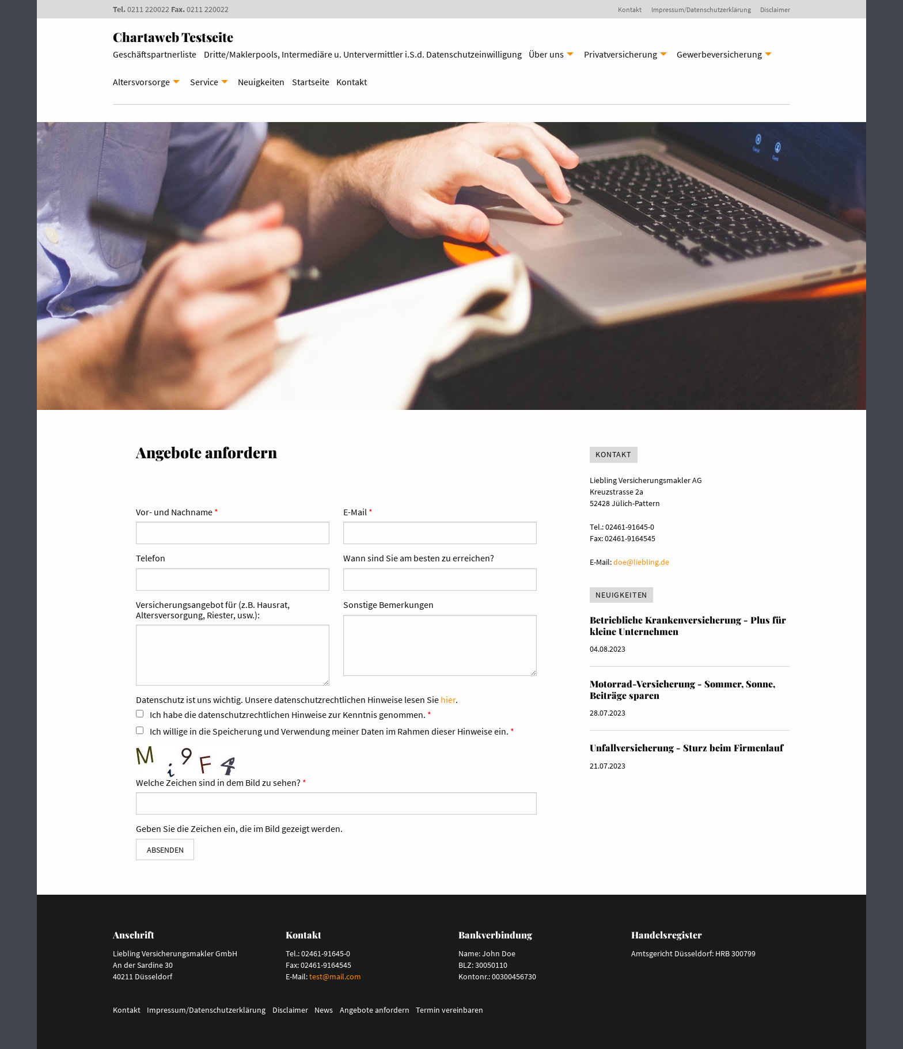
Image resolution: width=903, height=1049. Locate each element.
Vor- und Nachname (174, 512)
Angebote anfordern (374, 1010)
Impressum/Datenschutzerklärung (701, 9)
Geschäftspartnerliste (154, 54)
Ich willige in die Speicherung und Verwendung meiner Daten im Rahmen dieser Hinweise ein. (329, 732)
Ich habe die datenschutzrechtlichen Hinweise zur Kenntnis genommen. (288, 715)
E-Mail (355, 512)
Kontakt (630, 9)
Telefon (150, 558)
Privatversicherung (620, 54)
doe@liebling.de (641, 562)
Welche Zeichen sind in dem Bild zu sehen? (218, 783)
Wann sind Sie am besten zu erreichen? (418, 558)
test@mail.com (335, 976)
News (323, 1010)
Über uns (546, 54)
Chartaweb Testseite (173, 36)
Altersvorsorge (141, 82)
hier (448, 699)
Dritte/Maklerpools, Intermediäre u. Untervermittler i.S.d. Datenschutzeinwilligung (363, 54)
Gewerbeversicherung (719, 54)
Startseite (310, 82)
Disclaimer (775, 9)
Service (204, 82)
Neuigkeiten (261, 82)
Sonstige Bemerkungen (388, 605)
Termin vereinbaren (449, 1010)
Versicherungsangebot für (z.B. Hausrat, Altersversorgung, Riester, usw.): (213, 610)
